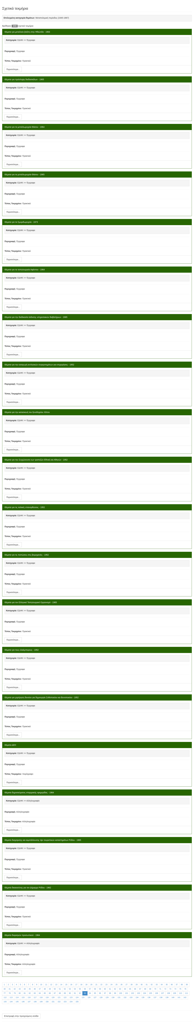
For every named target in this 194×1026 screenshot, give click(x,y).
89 (65, 993)
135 (143, 997)
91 (75, 993)
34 (162, 985)
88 (60, 993)
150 (47, 1002)
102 (132, 993)
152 (59, 1002)
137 (155, 997)
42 (15, 989)
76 (185, 989)
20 (91, 985)
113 (11, 997)
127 (94, 997)
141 (178, 997)
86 (50, 993)
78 (10, 993)
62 (115, 989)
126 (89, 997)
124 (77, 997)
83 (35, 993)
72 (165, 989)
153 (65, 1002)
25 (116, 985)
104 (144, 993)
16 (71, 985)
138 (161, 997)
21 (96, 985)
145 (17, 1002)
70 (155, 989)
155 (77, 1002)
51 (60, 989)
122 (65, 997)
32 (152, 985)
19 (86, 985)
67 (140, 989)
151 (53, 1002)
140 (173, 997)
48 (45, 989)
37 (177, 985)
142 (184, 997)
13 (56, 985)
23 (106, 985)
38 (182, 985)
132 (125, 997)
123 (71, 997)
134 (137, 997)
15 (66, 985)
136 (149, 997)
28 (131, 985)
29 (136, 985)
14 (61, 985)
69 (150, 989)
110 (180, 993)
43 (20, 989)
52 (65, 989)
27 (126, 985)
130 (113, 997)
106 (156, 993)
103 (138, 993)
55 (80, 989)
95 (95, 993)
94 (90, 993)
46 (35, 989)
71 (160, 989)
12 (51, 985)
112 (5, 997)
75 (180, 989)
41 (10, 989)
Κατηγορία (11, 40)
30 (141, 985)
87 (55, 993)
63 (120, 989)
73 (170, 989)
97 (105, 993)
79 (15, 993)
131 (119, 997)
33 (156, 985)
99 (115, 993)
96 (100, 993)
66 (135, 989)
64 (125, 989)
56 (85, 989)
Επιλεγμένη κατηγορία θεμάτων (19, 18)
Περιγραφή (10, 51)
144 (11, 1002)
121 (59, 997)
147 (29, 1002)
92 (80, 993)
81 (25, 993)
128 (101, 997)
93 (85, 993)
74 (175, 989)
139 (167, 997)
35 (167, 985)
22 (101, 985)
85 (45, 993)
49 (50, 989)
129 (107, 997)
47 (40, 989)
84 (40, 993)
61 (110, 989)
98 (110, 993)
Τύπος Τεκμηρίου (13, 61)
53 (70, 989)
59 (100, 989)
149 (41, 1002)
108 (168, 993)
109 (174, 993)
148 (35, 1002)
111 (186, 993)
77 (5, 993)
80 (20, 993)
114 (17, 997)
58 (95, 989)
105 (150, 993)
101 (126, 993)
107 (162, 993)
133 (131, 997)
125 (83, 997)
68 (145, 989)
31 (147, 985)
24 (111, 985)
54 (75, 989)
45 (30, 989)
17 (76, 985)
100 (120, 993)
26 (121, 985)
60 (105, 989)
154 (71, 1002)
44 (25, 989)
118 (41, 997)
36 (172, 985)
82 (30, 993)
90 (70, 993)
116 (29, 997)
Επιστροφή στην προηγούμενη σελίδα (21, 1016)
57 (90, 989)
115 (23, 997)
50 (55, 989)
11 (46, 985)
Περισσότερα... (13, 69)
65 (130, 989)
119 (47, 997)
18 (81, 985)
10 (41, 985)
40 (5, 989)
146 (23, 1002)
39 (187, 985)
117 (35, 997)
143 (5, 1002)
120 (53, 997)
